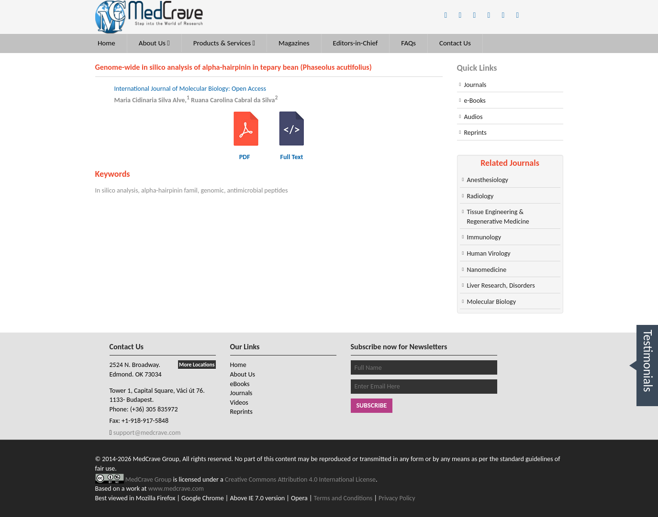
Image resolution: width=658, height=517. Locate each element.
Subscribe (372, 405)
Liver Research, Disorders (501, 285)
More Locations (196, 364)
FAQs (408, 43)
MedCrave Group (149, 479)
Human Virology (489, 253)
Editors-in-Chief (355, 43)
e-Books (475, 101)
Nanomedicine (487, 270)
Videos (239, 403)
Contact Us (455, 43)
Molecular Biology (491, 302)
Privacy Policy (397, 498)
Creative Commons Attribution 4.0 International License (300, 479)
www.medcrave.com (176, 489)
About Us (154, 43)
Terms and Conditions (343, 498)
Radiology (480, 196)
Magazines (294, 43)
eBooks (240, 384)
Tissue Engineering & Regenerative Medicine (498, 217)
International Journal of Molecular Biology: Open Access (190, 89)
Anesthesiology (487, 180)
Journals (475, 85)
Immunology (484, 237)
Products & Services (224, 43)
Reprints (475, 133)
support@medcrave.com (146, 433)
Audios (473, 117)
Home (106, 43)
